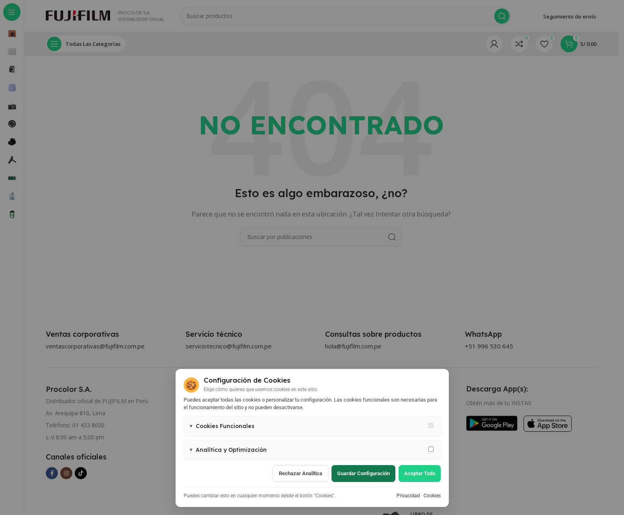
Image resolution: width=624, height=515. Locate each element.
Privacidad (408, 496)
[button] (312, 426)
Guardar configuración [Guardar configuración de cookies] (363, 473)
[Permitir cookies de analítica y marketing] (431, 449)
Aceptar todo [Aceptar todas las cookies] (419, 473)
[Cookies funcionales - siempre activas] (431, 425)
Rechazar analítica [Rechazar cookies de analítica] (300, 473)
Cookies (432, 496)
